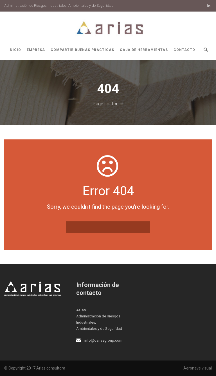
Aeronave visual (197, 368)
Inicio (14, 50)
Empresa (36, 50)
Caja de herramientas (144, 50)
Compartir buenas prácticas (82, 50)
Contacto (184, 50)
